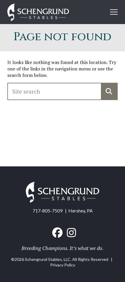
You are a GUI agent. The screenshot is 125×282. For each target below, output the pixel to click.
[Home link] (38, 13)
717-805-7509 (47, 210)
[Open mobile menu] (114, 12)
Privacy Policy (62, 264)
